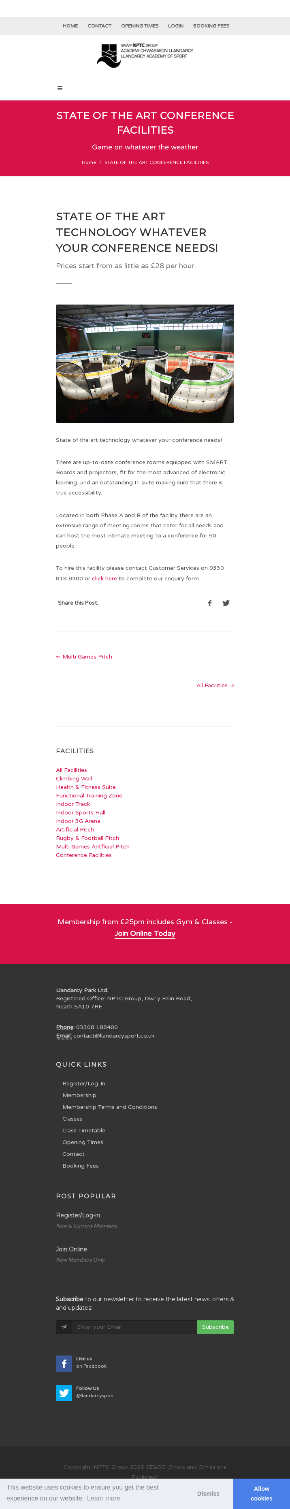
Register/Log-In (83, 1083)
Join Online (71, 1249)
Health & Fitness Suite (86, 787)
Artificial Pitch (75, 829)
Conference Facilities (84, 855)
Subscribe (215, 1327)
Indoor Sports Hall (80, 812)
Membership (79, 1095)
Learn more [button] (103, 1498)
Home (70, 26)
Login (175, 26)
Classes (72, 1118)
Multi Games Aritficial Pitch (93, 846)
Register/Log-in (78, 1215)
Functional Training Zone (89, 795)
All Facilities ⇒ (215, 685)
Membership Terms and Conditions (109, 1107)
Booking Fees (80, 1165)
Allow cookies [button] (262, 1494)
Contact (99, 26)
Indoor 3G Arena (78, 821)
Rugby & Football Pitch (87, 838)
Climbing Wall (74, 778)
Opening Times (139, 26)
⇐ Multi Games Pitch (84, 656)
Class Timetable (83, 1130)
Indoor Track (73, 804)
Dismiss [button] (208, 1493)
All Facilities (71, 770)
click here (104, 578)
